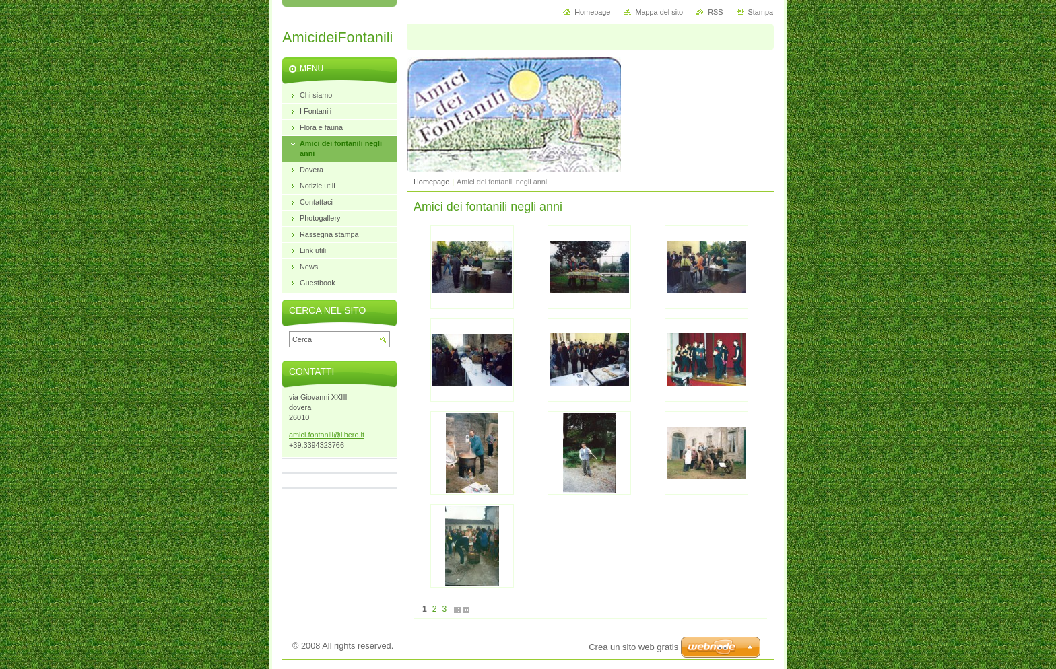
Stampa (760, 12)
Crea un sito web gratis (633, 647)
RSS (715, 12)
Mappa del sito (659, 12)
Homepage (431, 182)
